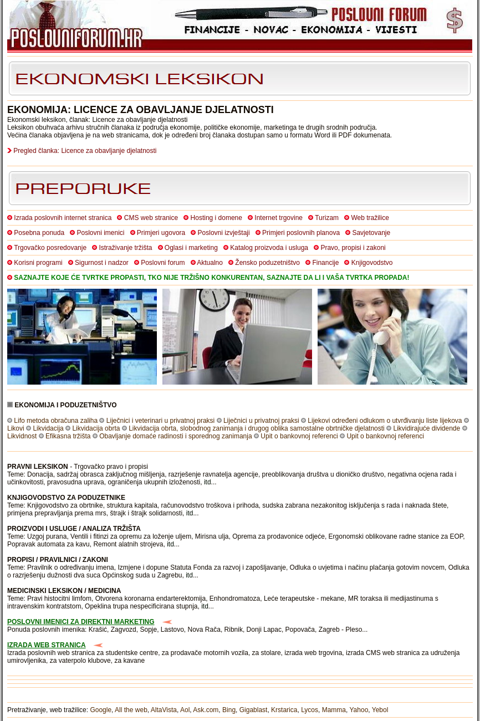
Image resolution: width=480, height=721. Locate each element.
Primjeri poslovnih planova (301, 233)
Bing (229, 710)
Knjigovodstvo (372, 263)
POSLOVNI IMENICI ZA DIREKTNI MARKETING (81, 622)
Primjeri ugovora (161, 233)
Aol (185, 710)
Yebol (380, 710)
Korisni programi (38, 263)
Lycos (309, 710)
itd (207, 482)
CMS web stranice (151, 218)
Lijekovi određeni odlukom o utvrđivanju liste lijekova (385, 421)
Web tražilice (370, 218)
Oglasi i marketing (191, 248)
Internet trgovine (278, 218)
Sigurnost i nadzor (102, 263)
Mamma (334, 710)
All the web (131, 710)
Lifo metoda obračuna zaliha (56, 421)
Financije (325, 263)
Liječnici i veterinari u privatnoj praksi (160, 421)
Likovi (15, 428)
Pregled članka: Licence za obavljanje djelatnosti (84, 151)
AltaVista (164, 710)
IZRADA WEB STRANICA (46, 645)
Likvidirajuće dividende (426, 428)
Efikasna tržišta (67, 436)
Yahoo (359, 710)
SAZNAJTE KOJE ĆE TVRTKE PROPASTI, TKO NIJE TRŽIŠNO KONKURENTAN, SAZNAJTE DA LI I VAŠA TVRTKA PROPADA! (211, 278)
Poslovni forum (163, 263)
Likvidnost (22, 436)
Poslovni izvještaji (224, 233)
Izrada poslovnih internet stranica (62, 218)
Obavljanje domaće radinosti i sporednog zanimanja (175, 436)
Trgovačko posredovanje (50, 248)
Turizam (327, 218)
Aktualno (210, 263)
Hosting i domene (216, 218)
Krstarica (284, 710)
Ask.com (205, 710)
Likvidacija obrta (96, 428)
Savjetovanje (371, 233)
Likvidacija (48, 428)
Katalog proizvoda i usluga (269, 248)
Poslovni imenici (100, 233)
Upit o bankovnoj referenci (299, 436)
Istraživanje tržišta (125, 248)
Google (100, 710)
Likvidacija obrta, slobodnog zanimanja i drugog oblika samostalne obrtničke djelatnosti (257, 428)
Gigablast (253, 710)
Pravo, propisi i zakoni (352, 248)
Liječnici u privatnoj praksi (261, 421)
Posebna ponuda (39, 233)
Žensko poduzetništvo (267, 263)
